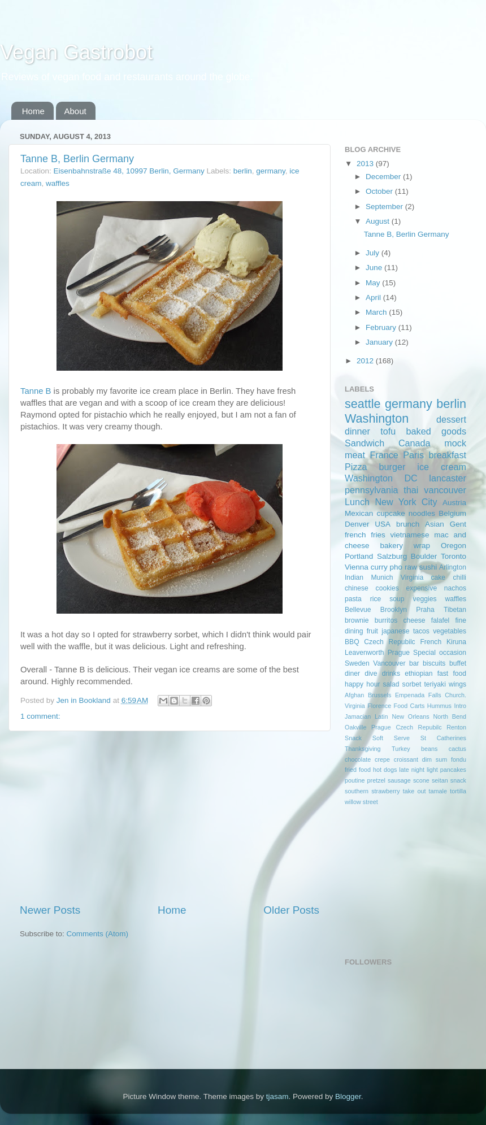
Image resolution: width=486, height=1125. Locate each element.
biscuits (434, 663)
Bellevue (358, 610)
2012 (366, 361)
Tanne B (35, 391)
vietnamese (409, 535)
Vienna (356, 567)
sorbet (412, 684)
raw (411, 567)
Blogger (348, 1096)
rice (375, 599)
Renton (456, 727)
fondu (458, 759)
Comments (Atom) (98, 933)
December (384, 176)
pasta (353, 599)
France (384, 455)
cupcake (390, 513)
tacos (421, 631)
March (377, 312)
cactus (457, 748)
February (382, 327)
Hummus (439, 705)
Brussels (379, 695)
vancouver (445, 490)
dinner (357, 431)
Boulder (424, 556)
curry (379, 567)
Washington (377, 418)
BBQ (352, 642)
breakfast (447, 455)
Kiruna (456, 642)
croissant (406, 759)
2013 (366, 163)
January (380, 342)
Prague (399, 653)
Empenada (409, 695)
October (380, 191)
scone (421, 780)
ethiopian (418, 673)
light (432, 769)
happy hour (362, 684)
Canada (414, 443)
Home (33, 111)
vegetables (449, 631)
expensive (421, 588)
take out (414, 791)
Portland (359, 556)
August (379, 221)
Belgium (452, 513)
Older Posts (291, 910)
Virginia (412, 577)
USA (382, 524)
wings (457, 684)
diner (352, 673)
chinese (356, 588)
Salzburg (392, 556)
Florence (379, 705)
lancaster (447, 478)
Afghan (354, 695)
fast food (451, 673)
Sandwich (364, 443)
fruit (372, 631)
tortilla (458, 791)
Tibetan (455, 610)
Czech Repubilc (389, 642)
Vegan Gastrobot (76, 52)
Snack (353, 738)
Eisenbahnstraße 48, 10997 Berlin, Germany (129, 171)
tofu (388, 431)
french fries (365, 535)
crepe (382, 759)
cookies (387, 588)
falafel (440, 620)
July (373, 253)
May (374, 283)
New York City (406, 502)
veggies (425, 599)
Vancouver (389, 663)
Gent (458, 524)
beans (429, 748)
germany (270, 171)
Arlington (452, 567)
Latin (381, 716)
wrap (422, 545)
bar (414, 663)
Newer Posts (50, 910)
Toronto (453, 556)
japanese (395, 631)
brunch (407, 524)
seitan (440, 780)
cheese (414, 620)
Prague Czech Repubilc (406, 727)
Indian (354, 577)
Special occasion (439, 653)
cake (438, 577)
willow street (361, 801)
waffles (58, 183)
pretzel (376, 780)
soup (396, 599)
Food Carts (409, 705)
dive (370, 673)
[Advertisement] (169, 817)
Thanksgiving (363, 748)
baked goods (436, 431)
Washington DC (381, 478)
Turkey (401, 748)
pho (396, 567)
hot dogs (385, 769)
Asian (434, 524)
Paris (413, 455)
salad (391, 684)
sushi (428, 567)
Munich (382, 577)
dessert (451, 419)
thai (410, 490)
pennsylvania (371, 490)
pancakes (453, 769)
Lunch (357, 502)
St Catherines (443, 738)
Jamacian (358, 716)
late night (411, 769)
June (375, 267)
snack (458, 780)
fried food (358, 769)
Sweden (357, 663)
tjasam (277, 1096)
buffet (457, 663)
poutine (354, 780)
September (385, 206)
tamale (438, 791)
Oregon (453, 545)
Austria (454, 502)
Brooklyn (393, 610)
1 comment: (40, 716)
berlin (242, 171)
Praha (425, 610)
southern (356, 791)
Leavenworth (364, 653)
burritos (386, 620)
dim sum (435, 759)
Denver (357, 524)
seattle (363, 404)
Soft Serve (391, 738)
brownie (357, 620)
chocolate (358, 759)
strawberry (385, 791)
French (430, 642)
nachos (455, 588)
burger (392, 467)
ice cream (441, 467)
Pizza (356, 467)
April (374, 297)
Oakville (355, 727)
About (75, 111)
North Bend (449, 716)
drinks (391, 673)
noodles (422, 513)
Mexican (359, 513)
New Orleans (410, 716)
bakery (391, 545)
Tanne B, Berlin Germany (77, 158)
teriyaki (434, 684)
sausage (399, 780)
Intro (460, 705)
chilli (459, 577)
